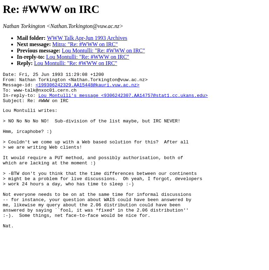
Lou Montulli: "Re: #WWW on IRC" (103, 51)
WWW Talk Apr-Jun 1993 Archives (87, 38)
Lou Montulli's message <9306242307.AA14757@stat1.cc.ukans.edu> (123, 100)
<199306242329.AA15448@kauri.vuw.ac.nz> (87, 88)
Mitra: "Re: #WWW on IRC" (85, 44)
